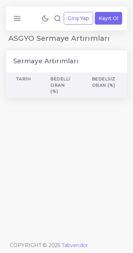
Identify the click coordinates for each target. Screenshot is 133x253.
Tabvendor (75, 245)
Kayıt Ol (108, 18)
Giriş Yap (78, 18)
